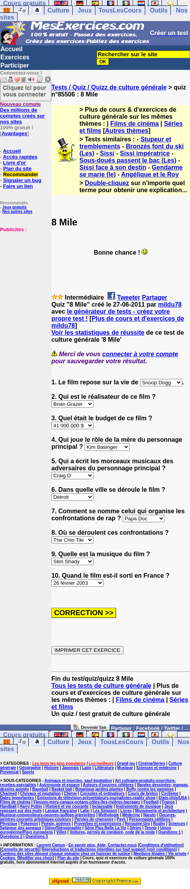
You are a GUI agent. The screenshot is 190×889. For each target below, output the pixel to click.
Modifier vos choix (36, 858)
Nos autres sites (17, 211)
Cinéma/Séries (151, 763)
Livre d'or (14, 163)
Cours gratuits (24, 735)
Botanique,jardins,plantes (99, 789)
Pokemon (29, 823)
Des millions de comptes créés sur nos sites (22, 113)
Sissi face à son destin (112, 167)
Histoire (51, 768)
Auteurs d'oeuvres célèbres (108, 785)
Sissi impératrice (145, 153)
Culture (58, 10)
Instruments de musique (138, 806)
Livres (126, 811)
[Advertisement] (23, 271)
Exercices (15, 57)
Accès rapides (20, 157)
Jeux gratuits (14, 207)
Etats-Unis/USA (172, 798)
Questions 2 (11, 836)
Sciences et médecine (156, 768)
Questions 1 (169, 832)
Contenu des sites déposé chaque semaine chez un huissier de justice (65, 854)
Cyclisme (169, 793)
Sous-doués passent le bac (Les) (127, 160)
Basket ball (61, 789)
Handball (8, 806)
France (168, 802)
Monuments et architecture (160, 811)
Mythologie (109, 815)
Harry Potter (31, 806)
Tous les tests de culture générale (101, 685)
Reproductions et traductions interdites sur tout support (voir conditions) (109, 849)
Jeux (84, 10)
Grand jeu (126, 763)
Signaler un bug (22, 180)
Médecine (131, 815)
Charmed (8, 793)
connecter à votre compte (140, 354)
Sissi (107, 153)
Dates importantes (17, 798)
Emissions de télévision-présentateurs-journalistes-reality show (96, 798)
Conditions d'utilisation (161, 845)
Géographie (30, 768)
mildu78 (169, 304)
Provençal (9, 772)
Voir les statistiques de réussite (97, 332)
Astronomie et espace (59, 785)
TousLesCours (120, 10)
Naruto (149, 815)
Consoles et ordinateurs (102, 793)
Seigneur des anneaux (20, 828)
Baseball (40, 789)
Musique (125, 768)
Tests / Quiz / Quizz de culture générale (109, 87)
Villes (61, 832)
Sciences (177, 823)
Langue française (61, 811)
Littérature (104, 768)
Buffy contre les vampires (150, 789)
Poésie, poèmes (56, 823)
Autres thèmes (126, 130)
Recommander (20, 174)
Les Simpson (105, 811)
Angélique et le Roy (150, 174)
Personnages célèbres (149, 819)
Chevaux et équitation (40, 793)
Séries (135, 828)
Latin (86, 768)
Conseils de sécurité (20, 849)
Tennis (150, 828)
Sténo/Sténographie (63, 828)
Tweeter (128, 297)
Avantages (14, 133)
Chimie (70, 793)
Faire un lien (18, 186)
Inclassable (102, 806)
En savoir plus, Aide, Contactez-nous (103, 845)
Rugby (159, 823)
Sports (28, 772)
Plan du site (17, 168)
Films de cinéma (134, 123)
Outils (158, 10)
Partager (154, 297)
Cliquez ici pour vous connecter (24, 90)
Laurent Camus (51, 845)
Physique (8, 823)
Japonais (70, 768)
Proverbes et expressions (97, 823)
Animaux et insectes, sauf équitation (78, 780)
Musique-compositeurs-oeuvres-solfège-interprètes (47, 815)
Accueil (11, 49)
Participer (14, 65)
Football (151, 802)
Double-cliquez (107, 183)
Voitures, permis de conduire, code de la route (112, 832)
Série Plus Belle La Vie (105, 828)
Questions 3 (37, 836)
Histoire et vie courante (67, 806)
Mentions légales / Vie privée (160, 854)
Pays (121, 819)
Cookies (7, 858)
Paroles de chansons (93, 819)
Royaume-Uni (137, 823)
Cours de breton (143, 793)
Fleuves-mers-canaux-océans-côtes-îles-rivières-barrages (86, 802)
